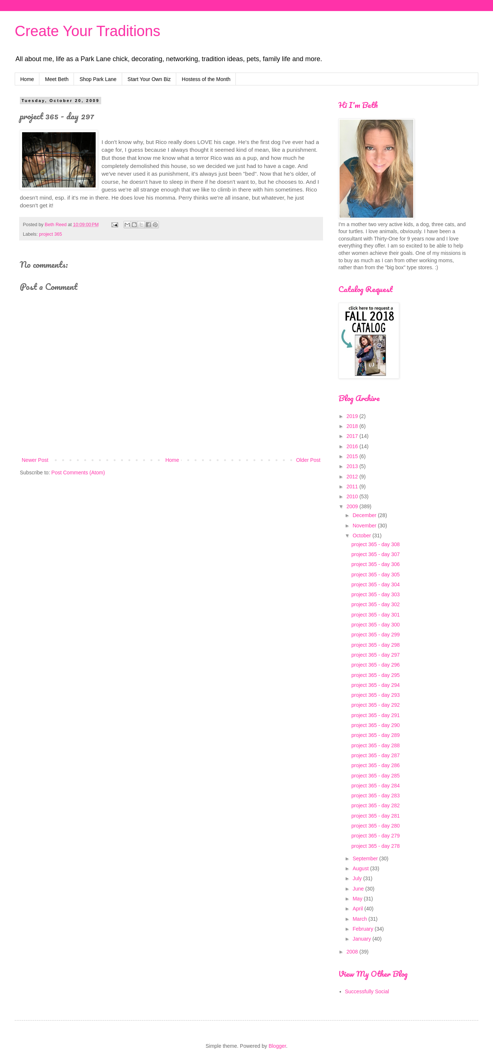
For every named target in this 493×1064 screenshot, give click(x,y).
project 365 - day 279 (375, 836)
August (361, 868)
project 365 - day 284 (375, 786)
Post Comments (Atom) (78, 472)
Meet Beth (56, 79)
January (362, 939)
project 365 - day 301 (375, 615)
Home (27, 79)
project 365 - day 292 (375, 705)
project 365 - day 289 (375, 735)
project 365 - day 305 (375, 574)
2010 (353, 496)
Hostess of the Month (206, 79)
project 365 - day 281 (375, 816)
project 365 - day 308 (375, 544)
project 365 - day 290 (375, 725)
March (360, 919)
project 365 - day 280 (375, 826)
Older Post (308, 460)
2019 (353, 416)
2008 (353, 952)
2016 (353, 446)
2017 (353, 436)
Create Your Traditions (87, 31)
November (364, 526)
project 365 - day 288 (375, 745)
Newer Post (35, 460)
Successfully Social (367, 991)
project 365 (50, 234)
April (358, 909)
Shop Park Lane (97, 79)
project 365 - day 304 (375, 584)
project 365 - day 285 (375, 776)
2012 (353, 477)
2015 (353, 456)
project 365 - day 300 (375, 625)
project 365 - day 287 (375, 755)
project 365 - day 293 (375, 695)
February (363, 929)
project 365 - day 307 (375, 554)
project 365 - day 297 (375, 655)
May (357, 899)
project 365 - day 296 (375, 665)
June (358, 889)
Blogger (277, 1046)
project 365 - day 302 (375, 604)
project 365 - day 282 (375, 805)
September (365, 858)
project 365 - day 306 (375, 564)
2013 (353, 466)
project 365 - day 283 (375, 795)
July (357, 878)
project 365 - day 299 (375, 635)
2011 (353, 486)
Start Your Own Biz (149, 79)
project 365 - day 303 (375, 594)
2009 (353, 506)
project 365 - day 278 (375, 846)
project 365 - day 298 (375, 645)
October (362, 535)
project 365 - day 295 (375, 675)
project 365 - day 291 (375, 715)
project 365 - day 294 (375, 685)
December (364, 515)
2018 (353, 426)
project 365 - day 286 (375, 765)
